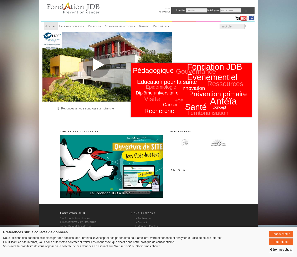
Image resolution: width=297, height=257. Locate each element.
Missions (94, 26)
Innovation (193, 88)
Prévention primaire (218, 94)
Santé (196, 107)
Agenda (144, 26)
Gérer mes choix (281, 249)
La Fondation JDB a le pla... (111, 193)
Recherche (159, 110)
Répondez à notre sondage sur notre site (85, 108)
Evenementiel (212, 77)
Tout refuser (281, 241)
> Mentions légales (146, 226)
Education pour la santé (167, 82)
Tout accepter (281, 234)
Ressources (225, 84)
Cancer (170, 104)
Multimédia (161, 26)
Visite (152, 99)
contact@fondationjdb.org (75, 226)
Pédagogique (153, 70)
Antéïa (223, 101)
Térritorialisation (208, 113)
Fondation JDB (214, 66)
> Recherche (143, 218)
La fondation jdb (71, 26)
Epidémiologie (161, 87)
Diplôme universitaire (157, 93)
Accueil (50, 26)
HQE (178, 100)
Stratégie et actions (120, 26)
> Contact (141, 222)
